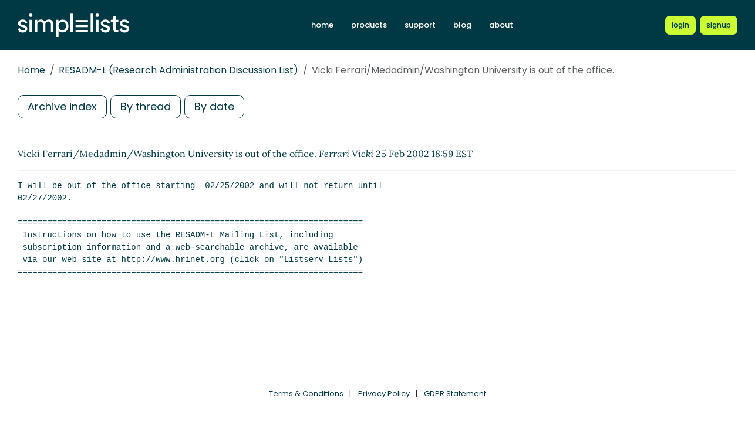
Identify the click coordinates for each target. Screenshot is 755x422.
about (501, 24)
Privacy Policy (384, 393)
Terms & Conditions (306, 393)
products (369, 24)
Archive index (62, 106)
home (322, 24)
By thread (145, 106)
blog (462, 24)
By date (214, 106)
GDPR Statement (455, 393)
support (420, 24)
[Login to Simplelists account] (680, 25)
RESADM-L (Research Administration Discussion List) (178, 70)
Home (31, 70)
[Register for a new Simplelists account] (718, 25)
